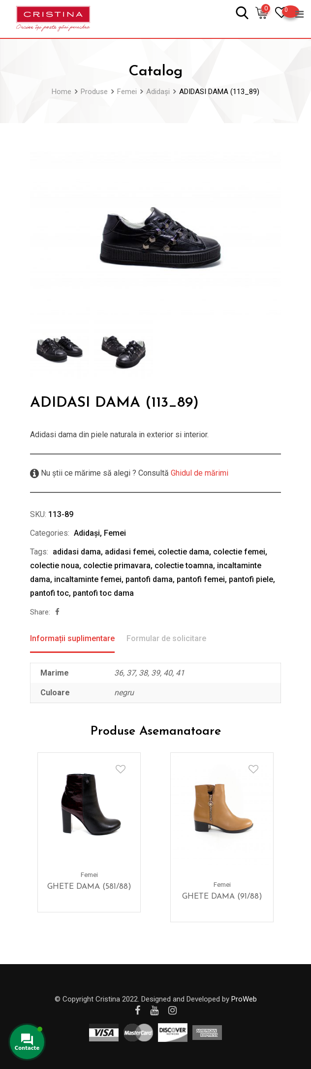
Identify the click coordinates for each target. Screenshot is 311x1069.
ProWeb (244, 999)
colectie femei (239, 551)
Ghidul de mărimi (198, 473)
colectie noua (54, 565)
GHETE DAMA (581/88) (89, 887)
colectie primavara (117, 565)
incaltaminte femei (88, 579)
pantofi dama (149, 579)
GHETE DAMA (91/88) (222, 897)
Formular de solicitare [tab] (166, 638)
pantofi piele (251, 579)
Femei (115, 533)
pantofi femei (201, 579)
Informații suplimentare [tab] (72, 638)
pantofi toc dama (103, 593)
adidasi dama (77, 551)
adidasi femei (129, 551)
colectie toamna (184, 565)
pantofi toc (49, 593)
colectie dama (183, 551)
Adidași (87, 533)
